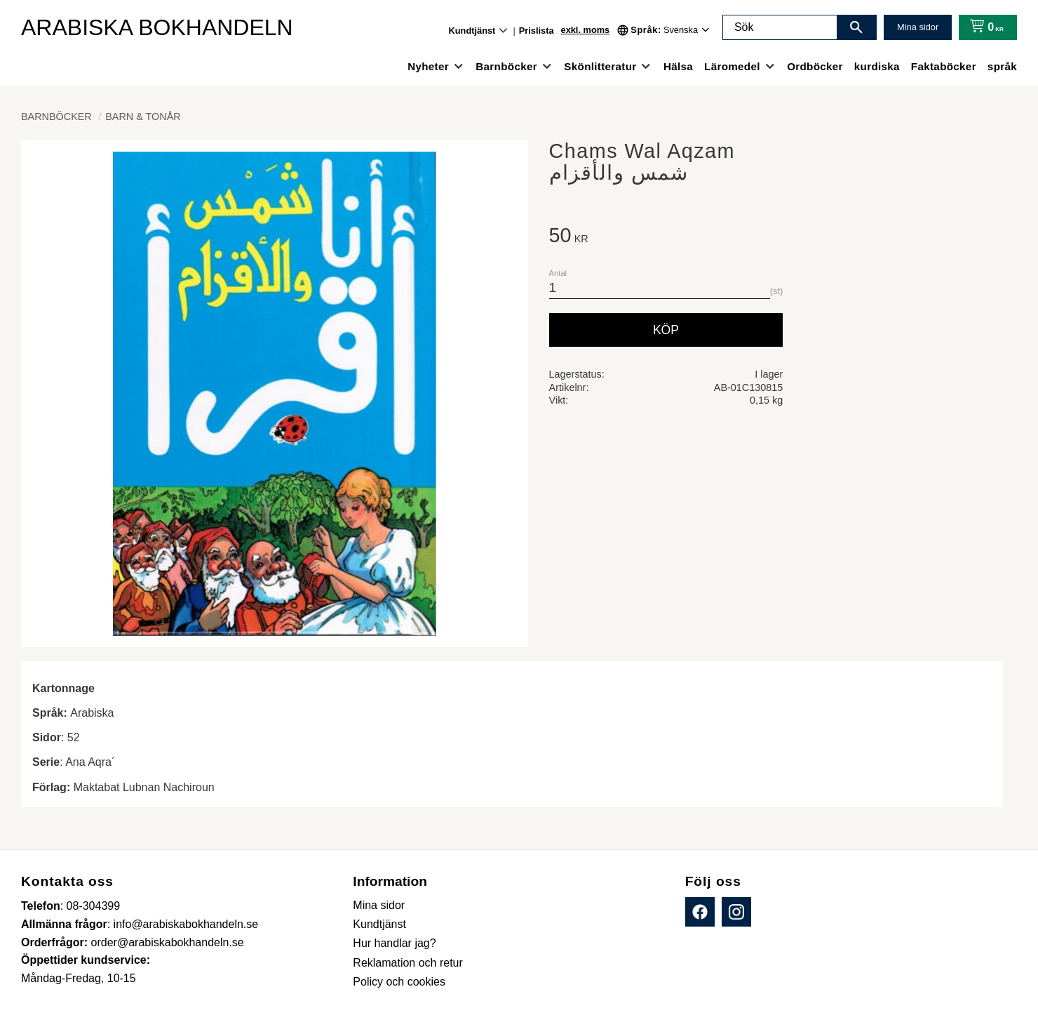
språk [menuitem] (1002, 66)
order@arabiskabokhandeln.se (167, 942)
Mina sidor (917, 27)
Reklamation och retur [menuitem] (408, 963)
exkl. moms (585, 30)
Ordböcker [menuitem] (815, 66)
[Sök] (856, 27)
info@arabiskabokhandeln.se (186, 924)
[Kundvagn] (983, 27)
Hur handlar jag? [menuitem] (394, 943)
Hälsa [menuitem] (678, 66)
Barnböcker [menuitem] (506, 66)
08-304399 (94, 906)
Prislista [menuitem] (536, 30)
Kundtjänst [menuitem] (472, 30)
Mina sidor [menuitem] (379, 905)
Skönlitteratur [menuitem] (600, 66)
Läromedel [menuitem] (732, 66)
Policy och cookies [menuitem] (399, 982)
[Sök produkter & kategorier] (780, 27)
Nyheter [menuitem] (428, 66)
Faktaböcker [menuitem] (943, 66)
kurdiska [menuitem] (877, 66)
